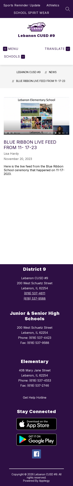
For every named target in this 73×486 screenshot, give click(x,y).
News (53, 72)
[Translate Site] (57, 48)
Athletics (52, 5)
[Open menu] (10, 48)
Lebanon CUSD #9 (29, 72)
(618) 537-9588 (35, 298)
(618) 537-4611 (34, 293)
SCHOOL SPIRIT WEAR (31, 13)
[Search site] (68, 9)
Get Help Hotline (34, 397)
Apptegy (44, 480)
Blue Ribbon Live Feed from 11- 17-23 (40, 80)
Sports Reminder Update (21, 5)
